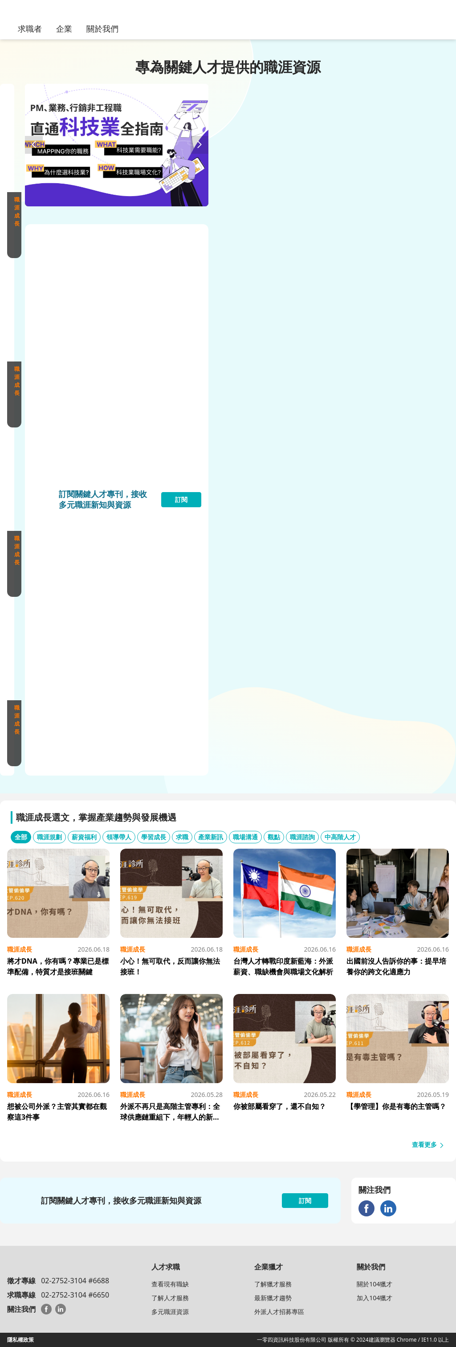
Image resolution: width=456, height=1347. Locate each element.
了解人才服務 (170, 1298)
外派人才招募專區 (279, 1311)
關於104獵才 (374, 1284)
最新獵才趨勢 (273, 1298)
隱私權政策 (20, 1339)
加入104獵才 (374, 1298)
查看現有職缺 (170, 1284)
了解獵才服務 (273, 1284)
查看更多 (428, 1144)
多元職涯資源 (170, 1311)
